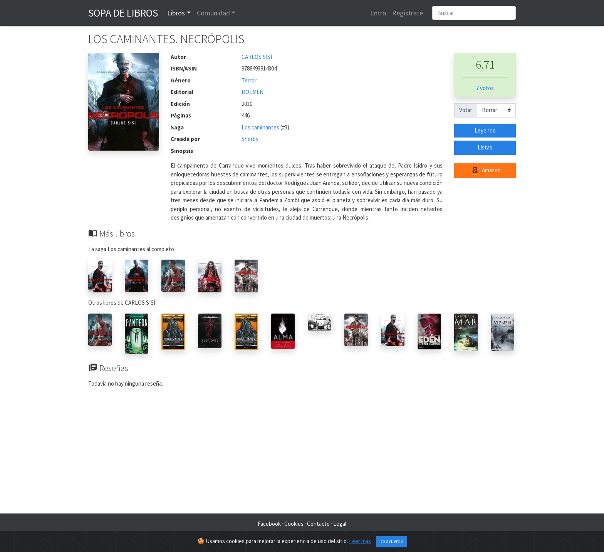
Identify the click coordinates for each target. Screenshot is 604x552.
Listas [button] (485, 147)
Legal (339, 523)
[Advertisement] (302, 452)
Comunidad (213, 12)
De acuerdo (391, 541)
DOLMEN (252, 92)
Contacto (318, 523)
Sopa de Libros (123, 12)
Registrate (407, 12)
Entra (378, 12)
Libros (176, 12)
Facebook (269, 523)
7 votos (485, 88)
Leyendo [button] (485, 130)
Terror (249, 80)
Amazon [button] (485, 170)
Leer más (360, 541)
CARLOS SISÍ (257, 56)
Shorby (250, 139)
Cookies (294, 523)
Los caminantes (261, 127)
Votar (465, 110)
